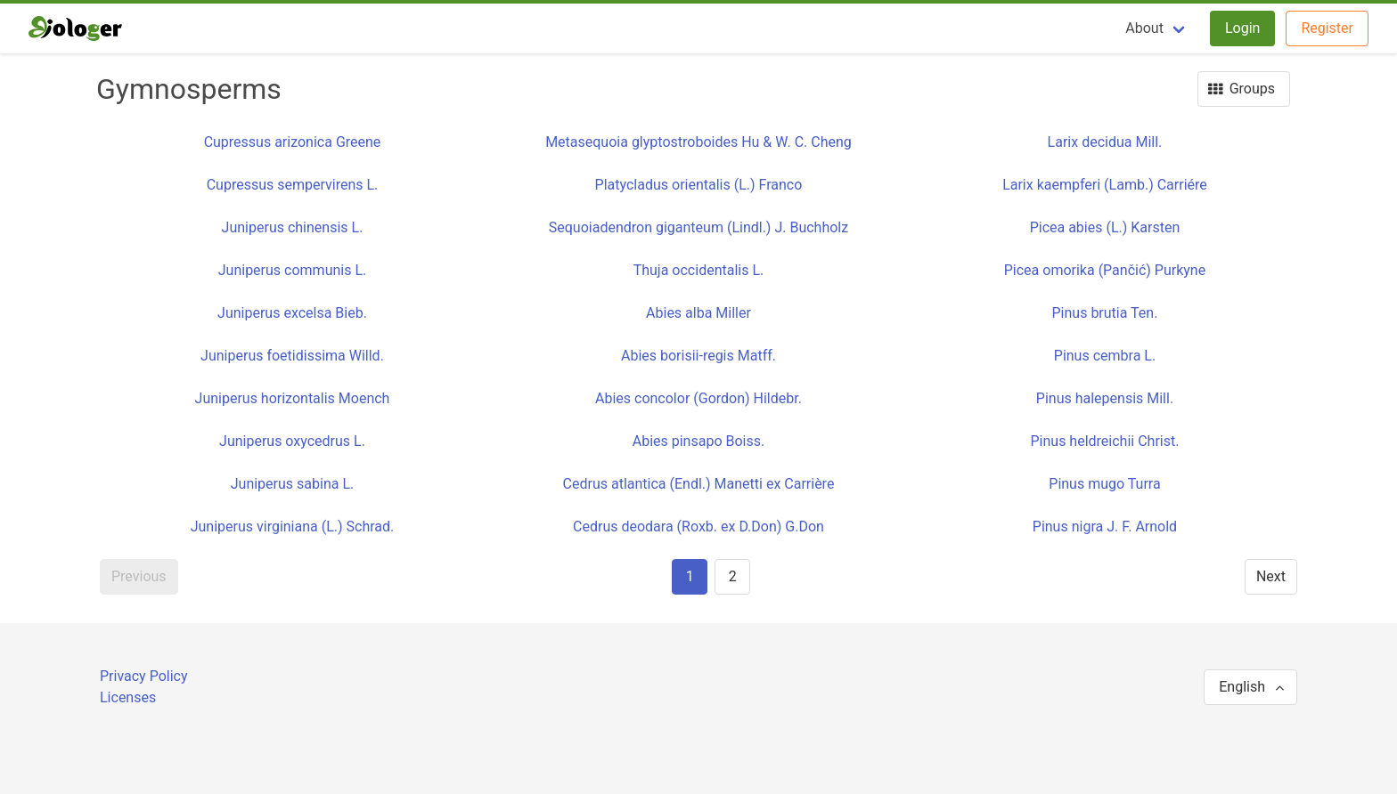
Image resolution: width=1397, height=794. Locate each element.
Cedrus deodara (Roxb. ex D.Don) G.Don (698, 526)
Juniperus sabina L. (293, 483)
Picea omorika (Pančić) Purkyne (1104, 270)
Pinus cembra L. (1105, 355)
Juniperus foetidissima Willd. (292, 355)
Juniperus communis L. (292, 270)
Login (1242, 28)
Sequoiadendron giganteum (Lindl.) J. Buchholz (698, 227)
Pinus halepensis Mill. (1104, 398)
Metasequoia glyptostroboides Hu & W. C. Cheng (698, 142)
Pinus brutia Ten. (1105, 312)
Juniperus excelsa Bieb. (292, 312)
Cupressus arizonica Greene (292, 142)
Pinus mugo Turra (1104, 483)
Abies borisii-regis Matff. (698, 355)
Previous (139, 576)
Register (1327, 28)
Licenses (128, 697)
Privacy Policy (144, 676)
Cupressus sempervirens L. (293, 184)
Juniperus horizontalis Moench (292, 398)
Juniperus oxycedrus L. (292, 441)
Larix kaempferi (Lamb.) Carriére (1104, 184)
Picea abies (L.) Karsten (1105, 227)
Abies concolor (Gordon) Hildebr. (698, 398)
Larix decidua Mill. (1105, 142)
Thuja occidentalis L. (698, 270)
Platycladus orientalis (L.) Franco (699, 184)
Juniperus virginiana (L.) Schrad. (293, 526)
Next (1271, 576)
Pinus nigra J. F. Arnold (1105, 526)
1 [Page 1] (690, 576)
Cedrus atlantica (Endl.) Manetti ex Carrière (699, 483)
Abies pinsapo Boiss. (699, 441)
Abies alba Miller (698, 312)
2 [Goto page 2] (733, 576)
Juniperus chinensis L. (293, 227)
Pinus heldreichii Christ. (1105, 441)
